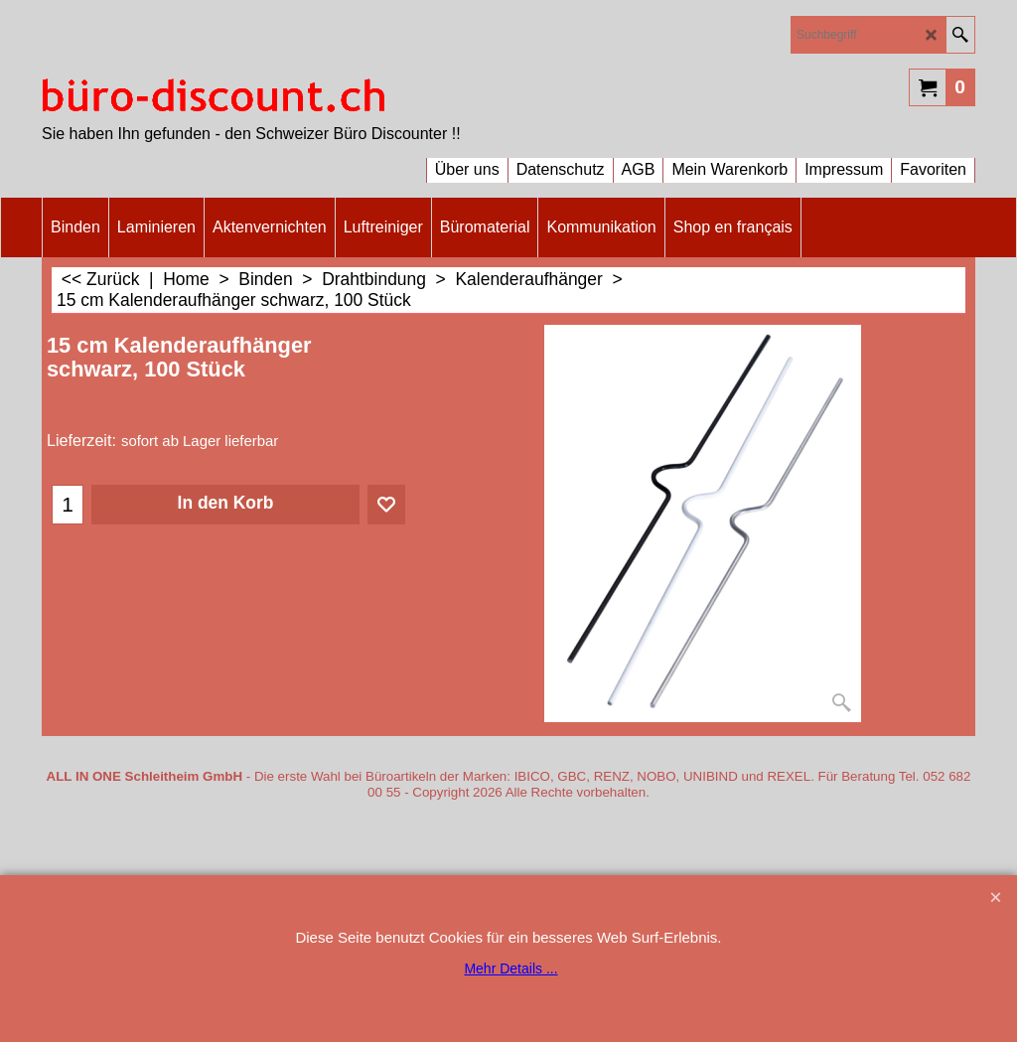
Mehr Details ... (510, 968)
